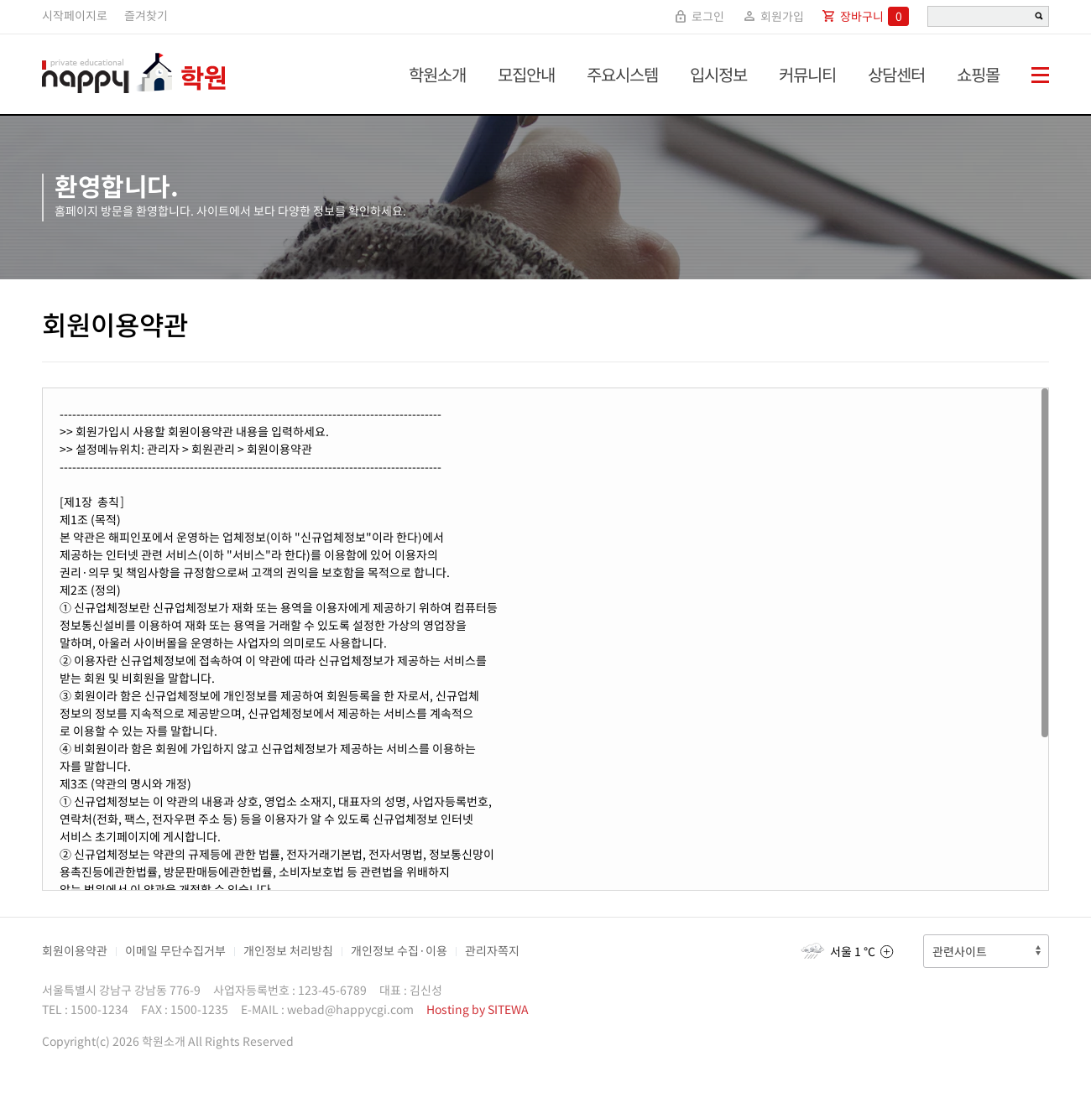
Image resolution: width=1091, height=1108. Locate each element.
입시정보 (718, 74)
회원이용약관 (74, 950)
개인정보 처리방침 (288, 950)
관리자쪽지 (492, 950)
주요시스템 (622, 74)
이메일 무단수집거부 (175, 950)
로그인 (698, 16)
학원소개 (437, 74)
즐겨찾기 (146, 15)
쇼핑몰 (978, 74)
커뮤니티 (807, 74)
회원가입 (772, 16)
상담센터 (896, 74)
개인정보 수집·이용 (399, 950)
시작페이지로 (74, 15)
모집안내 (526, 74)
